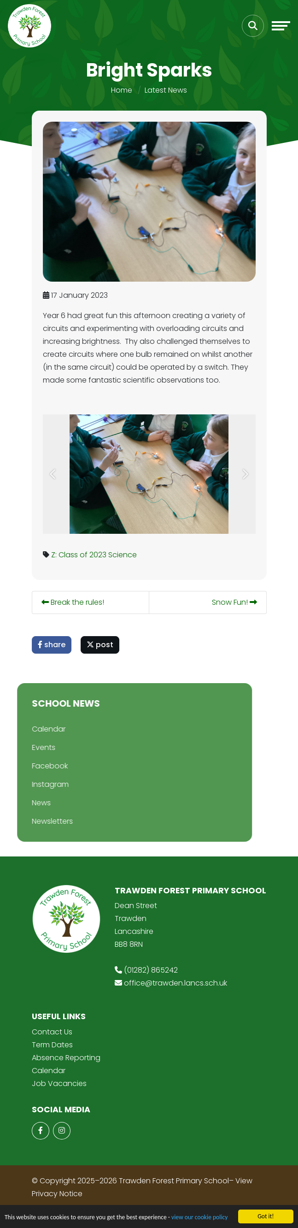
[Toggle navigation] (281, 26)
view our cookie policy (199, 1218)
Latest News (166, 90)
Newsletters (39, 821)
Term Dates (52, 1044)
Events (30, 747)
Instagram (37, 784)
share (52, 644)
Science (123, 554)
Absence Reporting (66, 1057)
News (28, 802)
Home (121, 90)
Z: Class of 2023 (79, 554)
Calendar (36, 729)
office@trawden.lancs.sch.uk (175, 983)
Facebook (37, 766)
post (100, 644)
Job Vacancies (59, 1083)
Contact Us (52, 1032)
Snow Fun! (234, 602)
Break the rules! (73, 602)
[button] (53, 474)
